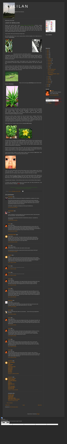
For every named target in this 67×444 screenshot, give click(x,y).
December (50, 58)
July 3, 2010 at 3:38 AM (12, 314)
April (49, 78)
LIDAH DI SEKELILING (52, 69)
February (49, 81)
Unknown (10, 255)
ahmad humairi (11, 210)
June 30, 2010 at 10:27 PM (12, 207)
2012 (48, 54)
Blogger (38, 413)
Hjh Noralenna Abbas (12, 234)
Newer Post (7, 405)
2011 (48, 56)
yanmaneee (10, 360)
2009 (48, 84)
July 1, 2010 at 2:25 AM (12, 275)
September (50, 63)
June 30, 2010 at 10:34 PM (12, 220)
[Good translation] (3, 423)
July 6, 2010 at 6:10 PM (12, 346)
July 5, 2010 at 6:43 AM (12, 335)
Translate (49, 103)
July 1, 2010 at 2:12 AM (12, 268)
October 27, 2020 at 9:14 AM (13, 389)
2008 (48, 86)
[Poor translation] (7, 423)
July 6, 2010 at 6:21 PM (12, 357)
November (50, 60)
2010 (48, 57)
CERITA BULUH (50, 72)
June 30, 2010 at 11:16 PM (12, 251)
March (49, 79)
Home (24, 405)
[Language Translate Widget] (52, 100)
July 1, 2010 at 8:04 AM (12, 296)
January (49, 82)
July (48, 66)
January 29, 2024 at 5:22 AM (13, 400)
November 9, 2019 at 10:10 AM (13, 373)
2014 (48, 51)
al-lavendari (10, 196)
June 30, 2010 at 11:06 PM (12, 231)
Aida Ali (9, 310)
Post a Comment (9, 402)
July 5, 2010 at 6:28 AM (12, 324)
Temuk (9, 223)
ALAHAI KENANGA (51, 70)
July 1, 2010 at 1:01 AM (12, 262)
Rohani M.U (10, 300)
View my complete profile (54, 95)
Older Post (40, 405)
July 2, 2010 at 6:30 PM (12, 306)
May (49, 76)
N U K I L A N (16, 6)
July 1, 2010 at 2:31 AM (12, 285)
